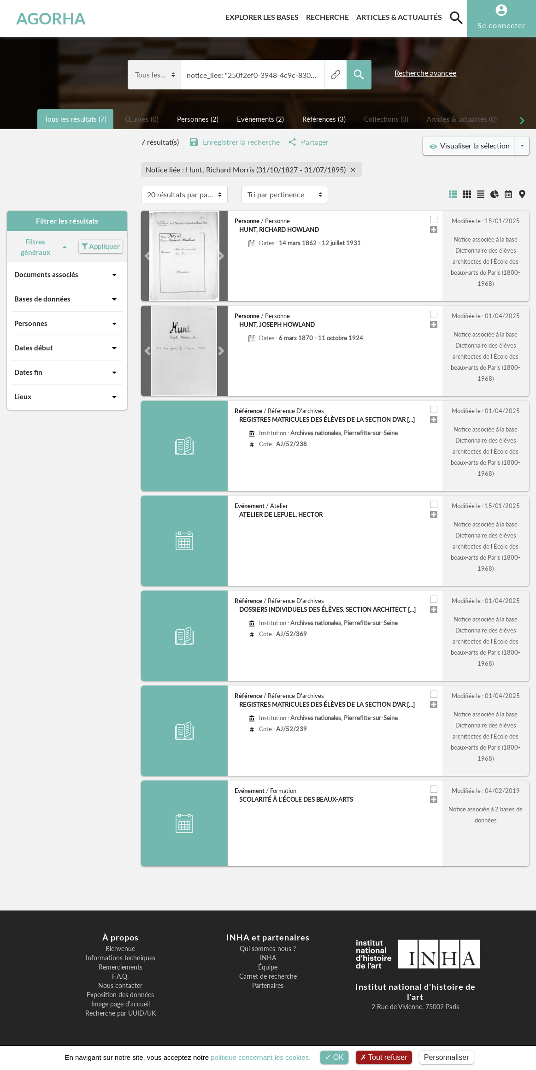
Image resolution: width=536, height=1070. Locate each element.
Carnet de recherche (268, 976)
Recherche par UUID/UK (120, 1013)
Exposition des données (120, 995)
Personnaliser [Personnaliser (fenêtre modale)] (446, 1057)
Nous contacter (120, 985)
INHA (268, 958)
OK (334, 1057)
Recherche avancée (425, 72)
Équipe (267, 967)
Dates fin (67, 372)
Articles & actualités (401, 15)
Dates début (67, 348)
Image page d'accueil (120, 1004)
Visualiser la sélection (470, 145)
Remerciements (120, 967)
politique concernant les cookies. (261, 1057)
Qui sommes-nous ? (268, 948)
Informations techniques (120, 958)
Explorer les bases (263, 15)
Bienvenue (120, 948)
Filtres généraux (45, 246)
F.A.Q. (120, 976)
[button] (147, 256)
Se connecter (501, 25)
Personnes (67, 323)
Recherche (329, 15)
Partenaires (267, 985)
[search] (456, 17)
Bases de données (67, 299)
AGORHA (51, 18)
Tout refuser (383, 1057)
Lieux (67, 396)
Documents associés (67, 274)
